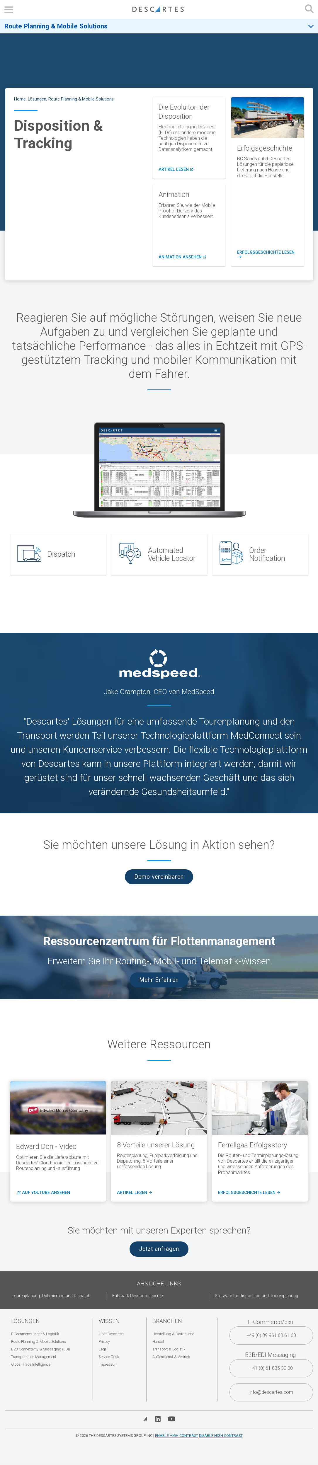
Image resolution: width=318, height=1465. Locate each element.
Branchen (167, 1321)
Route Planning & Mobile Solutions (56, 26)
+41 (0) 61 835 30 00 (271, 1368)
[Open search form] (309, 9)
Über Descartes (111, 1334)
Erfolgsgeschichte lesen (267, 255)
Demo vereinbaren (159, 876)
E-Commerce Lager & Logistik (35, 1334)
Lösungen (37, 99)
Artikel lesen (176, 169)
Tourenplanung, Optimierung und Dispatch (51, 1295)
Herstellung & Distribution (173, 1334)
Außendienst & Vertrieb (171, 1357)
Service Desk (109, 1357)
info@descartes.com (271, 1392)
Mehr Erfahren (159, 980)
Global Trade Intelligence (30, 1364)
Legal (103, 1349)
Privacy (104, 1341)
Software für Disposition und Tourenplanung (256, 1295)
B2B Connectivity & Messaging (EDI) (40, 1349)
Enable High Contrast (176, 1435)
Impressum (108, 1364)
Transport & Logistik (168, 1349)
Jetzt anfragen (159, 1249)
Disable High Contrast (221, 1435)
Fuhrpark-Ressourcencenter (138, 1295)
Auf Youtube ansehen (46, 1192)
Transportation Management (33, 1357)
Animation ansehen (182, 257)
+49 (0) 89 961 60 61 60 (271, 1335)
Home (20, 99)
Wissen (109, 1321)
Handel (158, 1341)
